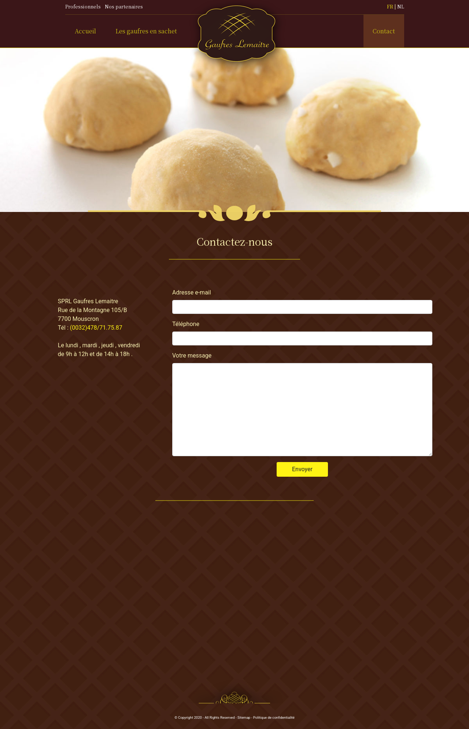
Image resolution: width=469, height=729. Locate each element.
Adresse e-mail (191, 292)
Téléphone (185, 323)
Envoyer (302, 469)
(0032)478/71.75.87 (96, 327)
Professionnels (83, 6)
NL (400, 6)
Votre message (191, 355)
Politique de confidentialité (274, 717)
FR (390, 6)
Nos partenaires (124, 6)
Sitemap (243, 717)
